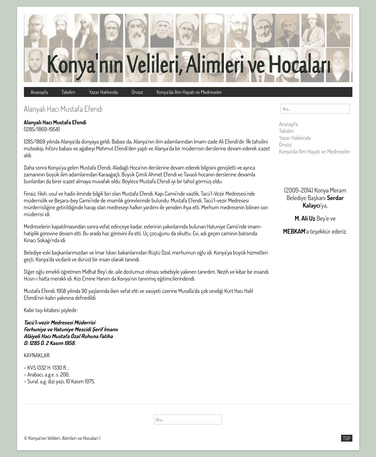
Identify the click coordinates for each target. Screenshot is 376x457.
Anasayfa (39, 92)
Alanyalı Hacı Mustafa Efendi (63, 108)
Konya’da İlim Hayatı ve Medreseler (189, 92)
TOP (347, 438)
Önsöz (137, 92)
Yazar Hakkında (103, 92)
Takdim (68, 92)
